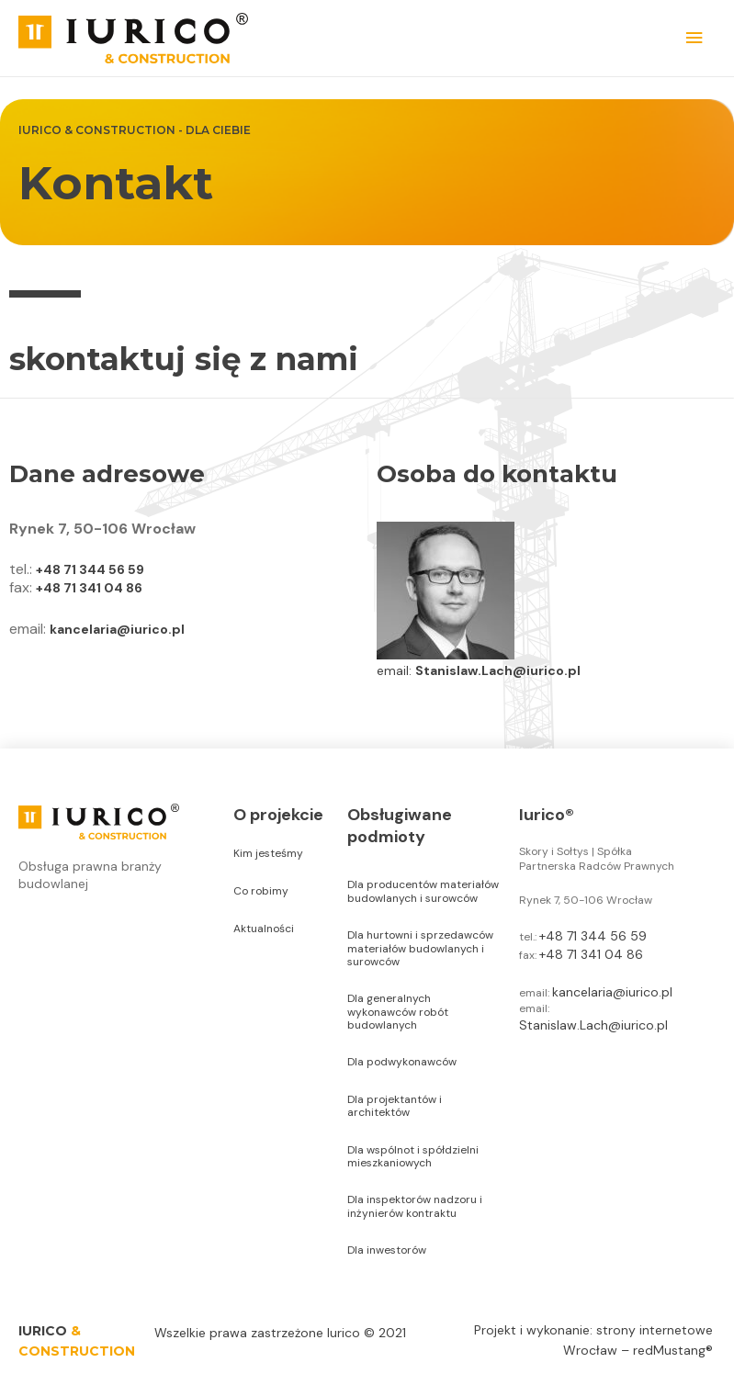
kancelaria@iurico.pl (117, 629)
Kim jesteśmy (268, 853)
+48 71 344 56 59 (90, 569)
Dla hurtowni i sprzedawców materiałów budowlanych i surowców (420, 948)
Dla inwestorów (386, 1250)
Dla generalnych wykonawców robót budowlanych (397, 1011)
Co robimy (260, 891)
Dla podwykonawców (402, 1061)
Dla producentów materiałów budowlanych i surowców (423, 891)
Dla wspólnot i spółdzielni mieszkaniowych (413, 1156)
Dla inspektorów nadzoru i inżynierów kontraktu (414, 1206)
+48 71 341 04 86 (89, 588)
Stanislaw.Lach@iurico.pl (498, 670)
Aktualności (263, 928)
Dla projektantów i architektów (394, 1106)
